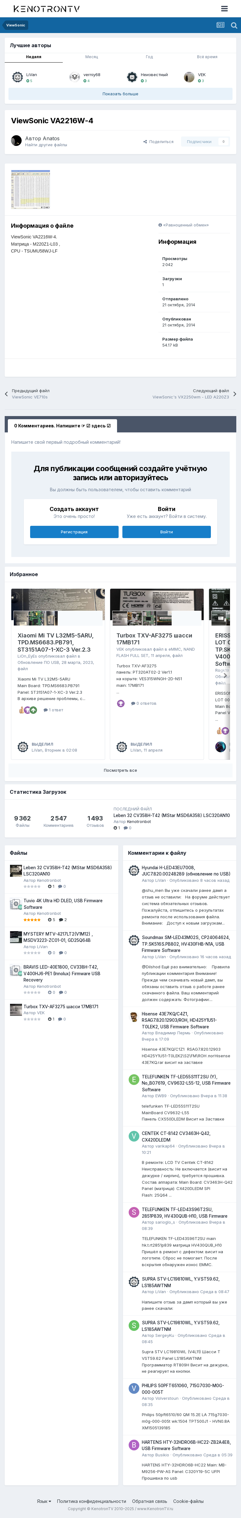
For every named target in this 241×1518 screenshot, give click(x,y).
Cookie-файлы (188, 1501)
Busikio (162, 1454)
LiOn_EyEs (27, 656)
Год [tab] (149, 56)
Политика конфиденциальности (91, 1501)
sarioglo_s (165, 1222)
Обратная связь (149, 1501)
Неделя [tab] (33, 56)
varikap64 (165, 1145)
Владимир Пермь (172, 1032)
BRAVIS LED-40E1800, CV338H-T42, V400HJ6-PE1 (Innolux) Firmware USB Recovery (62, 973)
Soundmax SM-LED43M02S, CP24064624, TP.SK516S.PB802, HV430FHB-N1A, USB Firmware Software (186, 944)
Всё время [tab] (207, 56)
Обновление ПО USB (38, 662)
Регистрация (74, 531)
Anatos (51, 138)
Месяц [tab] (91, 56)
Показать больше (120, 93)
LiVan (31, 74)
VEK (202, 74)
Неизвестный (154, 74)
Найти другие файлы (46, 144)
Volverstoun (167, 1398)
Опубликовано (199, 880)
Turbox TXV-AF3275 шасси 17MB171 (61, 1006)
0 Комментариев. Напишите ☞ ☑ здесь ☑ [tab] (62, 425)
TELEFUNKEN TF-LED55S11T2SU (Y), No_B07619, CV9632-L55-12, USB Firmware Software (186, 1083)
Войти (166, 531)
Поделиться (158, 141)
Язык (44, 1501)
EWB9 (161, 1095)
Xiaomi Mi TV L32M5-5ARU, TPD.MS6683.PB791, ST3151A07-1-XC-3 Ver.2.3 (56, 642)
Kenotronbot (139, 821)
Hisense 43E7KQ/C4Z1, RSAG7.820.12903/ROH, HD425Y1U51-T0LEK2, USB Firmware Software (179, 1020)
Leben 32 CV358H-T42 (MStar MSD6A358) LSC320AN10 (172, 815)
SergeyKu (164, 1335)
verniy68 (91, 74)
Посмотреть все (120, 770)
